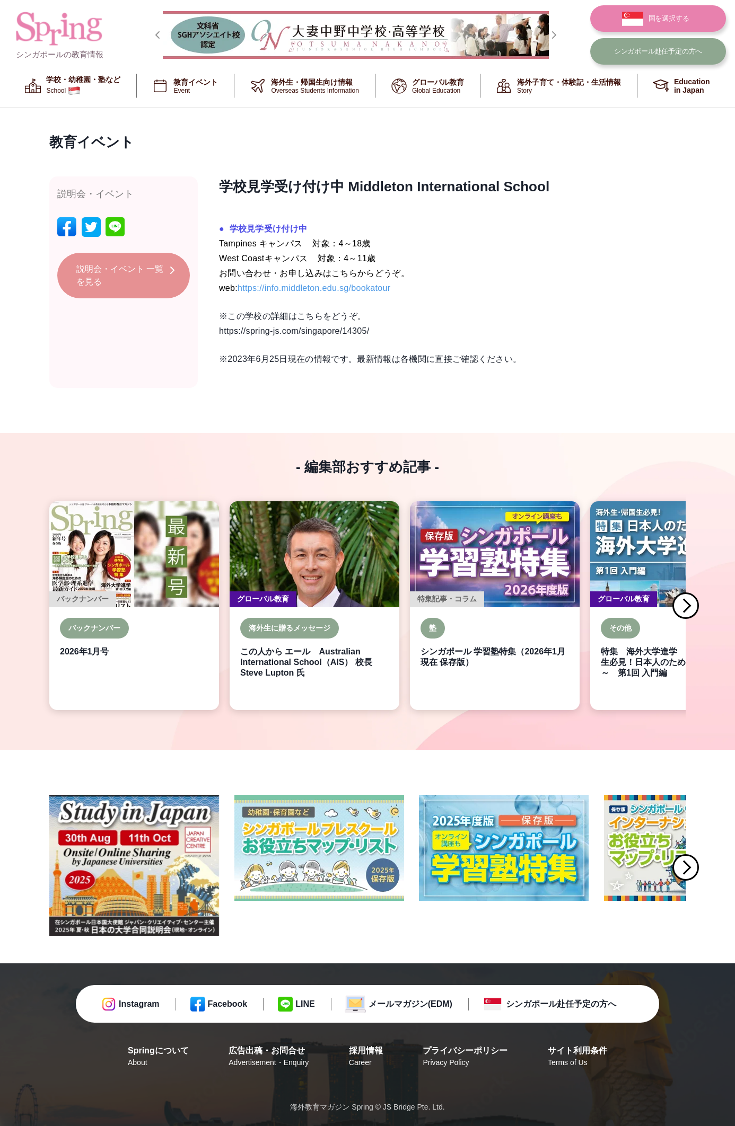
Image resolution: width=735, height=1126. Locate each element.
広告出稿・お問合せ (269, 1057)
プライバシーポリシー (465, 1057)
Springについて (158, 1057)
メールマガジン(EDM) (410, 1003)
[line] (115, 227)
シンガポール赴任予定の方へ (561, 1003)
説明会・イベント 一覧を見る (119, 275)
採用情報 (366, 1057)
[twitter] (91, 227)
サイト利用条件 (577, 1057)
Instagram (139, 1003)
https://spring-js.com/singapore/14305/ (294, 330)
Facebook (228, 1003)
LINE (304, 1003)
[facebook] (66, 227)
